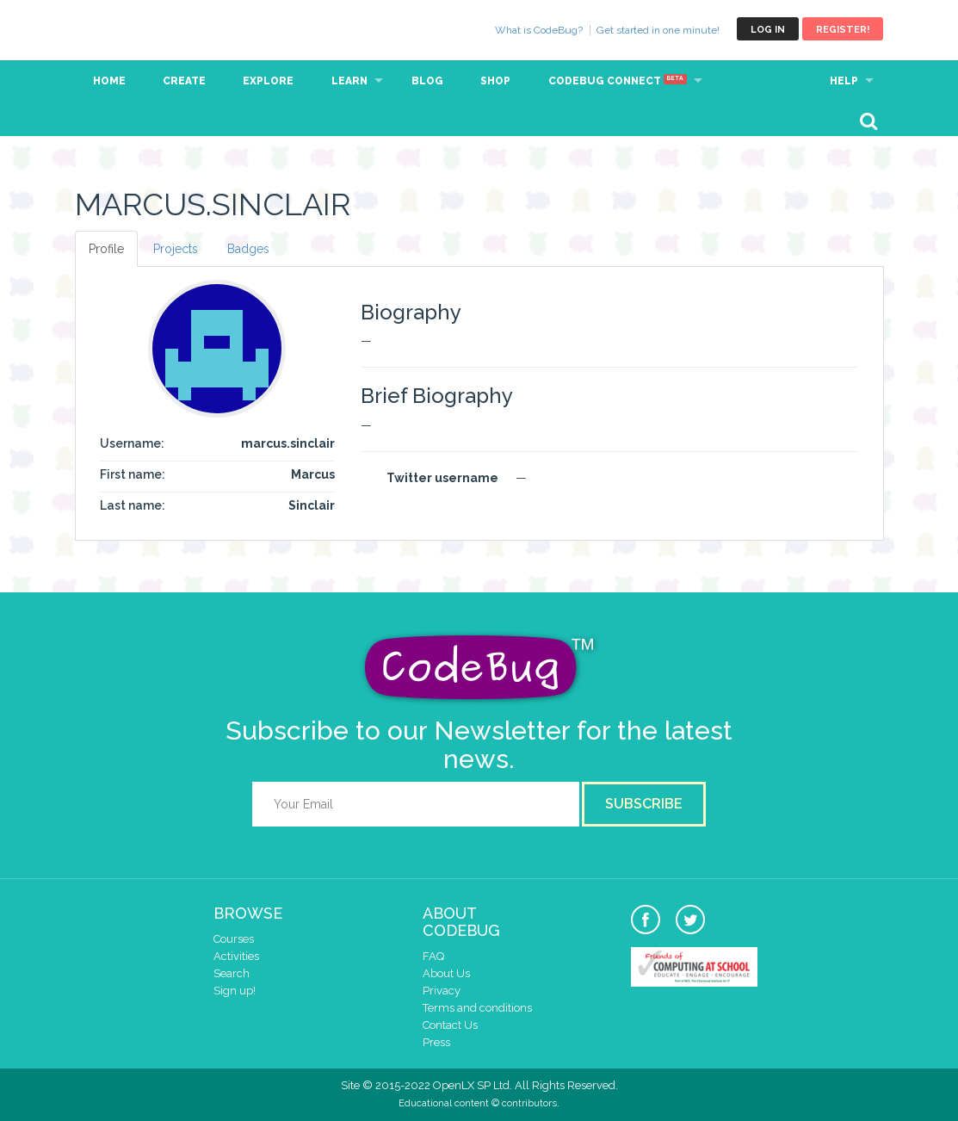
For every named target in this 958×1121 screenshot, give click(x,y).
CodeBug (132, 29)
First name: (132, 474)
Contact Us (450, 1025)
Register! (842, 29)
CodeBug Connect (617, 81)
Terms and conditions (477, 1007)
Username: (132, 443)
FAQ (433, 956)
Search (231, 973)
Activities (236, 956)
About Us (446, 973)
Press (436, 1042)
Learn (349, 81)
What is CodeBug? (539, 30)
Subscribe (644, 804)
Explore (268, 81)
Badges (248, 249)
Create (184, 81)
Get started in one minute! (658, 30)
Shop (495, 81)
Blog (427, 81)
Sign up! (234, 990)
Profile (106, 249)
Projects (175, 249)
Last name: (132, 505)
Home (109, 81)
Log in (768, 29)
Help (844, 81)
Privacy (441, 990)
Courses (233, 938)
